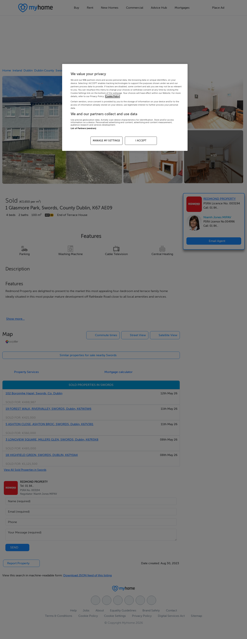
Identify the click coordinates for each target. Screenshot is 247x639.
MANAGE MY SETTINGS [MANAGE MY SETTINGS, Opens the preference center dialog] (106, 140)
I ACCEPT (140, 140)
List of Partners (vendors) (83, 128)
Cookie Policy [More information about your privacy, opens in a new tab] (112, 96)
